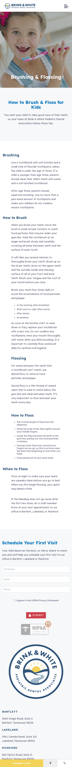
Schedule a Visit (22, 763)
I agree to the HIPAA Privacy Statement (37, 600)
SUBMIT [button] (36, 615)
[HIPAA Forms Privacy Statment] (14, 600)
